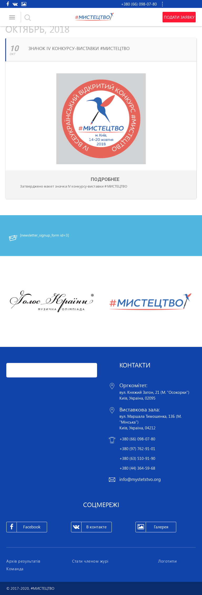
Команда (15, 568)
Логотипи (167, 561)
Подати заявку (179, 17)
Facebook (24, 527)
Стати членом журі (90, 561)
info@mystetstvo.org (140, 479)
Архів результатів (23, 561)
